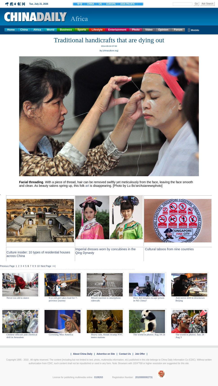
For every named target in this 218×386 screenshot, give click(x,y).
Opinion (163, 29)
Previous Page (7, 266)
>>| (54, 266)
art (87, 185)
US (100, 4)
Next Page (46, 266)
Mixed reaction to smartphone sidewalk (106, 299)
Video (148, 29)
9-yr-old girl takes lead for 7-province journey (63, 299)
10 (38, 266)
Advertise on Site (105, 354)
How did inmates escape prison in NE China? (148, 299)
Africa (37, 29)
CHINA (90, 4)
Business (66, 29)
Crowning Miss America (61, 334)
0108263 (98, 377)
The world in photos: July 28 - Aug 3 (190, 336)
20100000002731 (144, 377)
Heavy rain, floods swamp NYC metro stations (107, 336)
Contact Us (125, 354)
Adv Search (207, 3)
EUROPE (111, 4)
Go (196, 3)
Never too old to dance (18, 297)
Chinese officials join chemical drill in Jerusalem (22, 336)
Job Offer (140, 354)
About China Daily (82, 354)
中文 (79, 4)
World (50, 29)
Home (11, 29)
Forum (178, 29)
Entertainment (117, 29)
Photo (136, 29)
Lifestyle (97, 29)
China (24, 29)
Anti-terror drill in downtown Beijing (190, 299)
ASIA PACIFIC (127, 4)
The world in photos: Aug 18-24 (149, 334)
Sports (82, 29)
